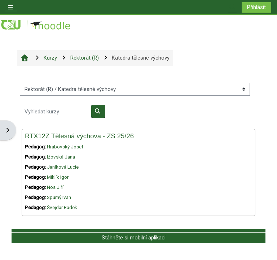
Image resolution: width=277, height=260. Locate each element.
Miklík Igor (58, 177)
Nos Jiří (55, 187)
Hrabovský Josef (65, 147)
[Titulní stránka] (36, 25)
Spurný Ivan (59, 197)
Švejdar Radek (62, 207)
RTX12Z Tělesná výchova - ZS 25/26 (79, 136)
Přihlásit (256, 7)
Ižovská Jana (61, 157)
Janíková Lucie (63, 167)
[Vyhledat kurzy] (56, 111)
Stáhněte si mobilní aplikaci (134, 237)
